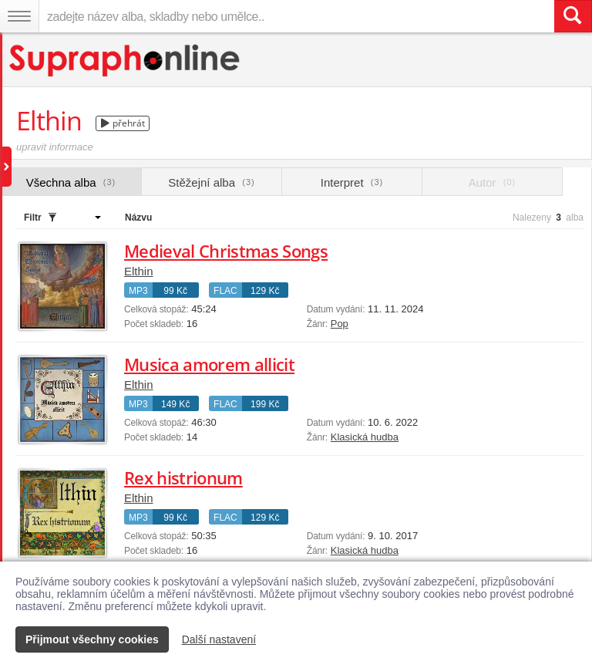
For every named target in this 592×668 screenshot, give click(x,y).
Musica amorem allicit (209, 364)
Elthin (138, 271)
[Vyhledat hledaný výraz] (572, 16)
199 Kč (265, 404)
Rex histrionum (183, 477)
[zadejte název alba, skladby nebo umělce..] (296, 16)
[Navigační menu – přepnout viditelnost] (19, 16)
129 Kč (265, 290)
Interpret (352, 182)
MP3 (138, 290)
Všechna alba (71, 182)
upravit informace (54, 147)
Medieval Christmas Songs (226, 250)
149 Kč (175, 404)
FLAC (225, 290)
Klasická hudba (365, 437)
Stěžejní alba (211, 182)
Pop (339, 323)
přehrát (123, 123)
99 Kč (175, 290)
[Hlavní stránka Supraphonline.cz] (125, 61)
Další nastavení (219, 639)
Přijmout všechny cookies (92, 639)
